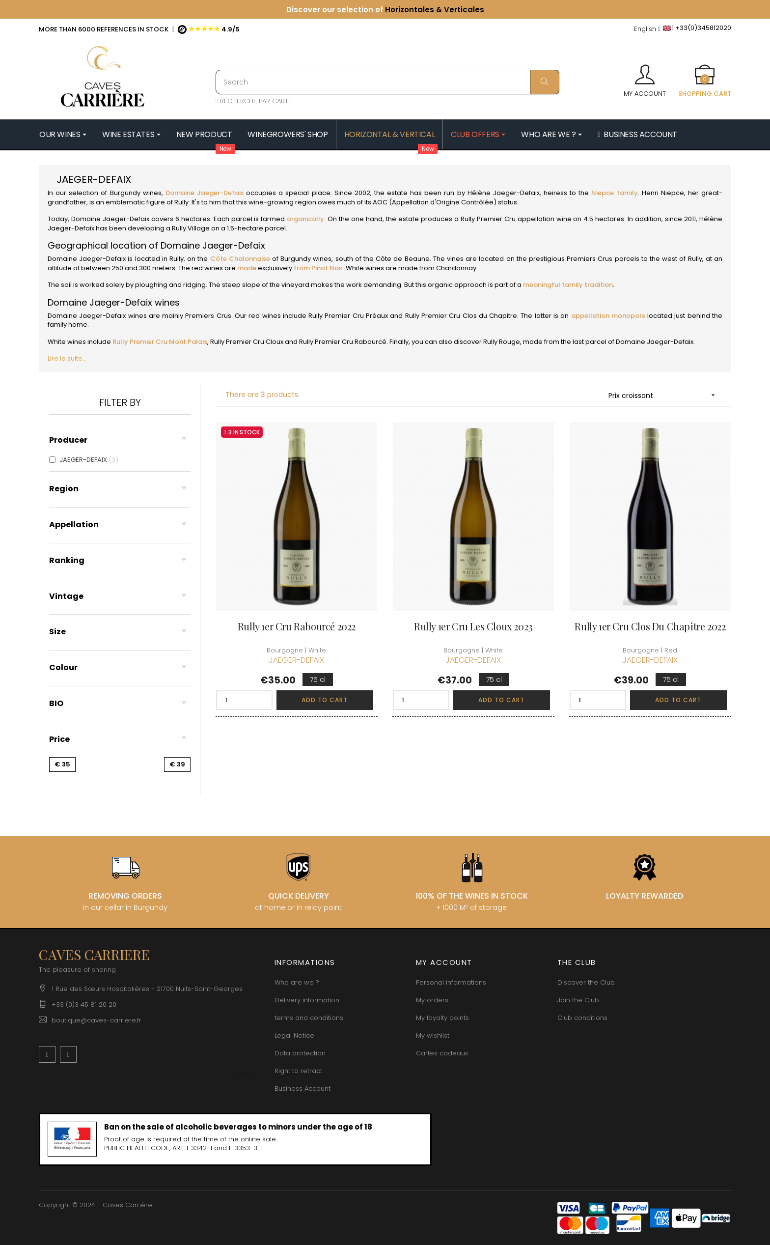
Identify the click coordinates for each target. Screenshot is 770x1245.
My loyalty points (442, 1017)
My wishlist (432, 1035)
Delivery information (307, 1000)
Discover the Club (586, 982)
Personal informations (451, 982)
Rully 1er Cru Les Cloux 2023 (473, 626)
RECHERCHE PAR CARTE (254, 101)
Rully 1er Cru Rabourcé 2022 (297, 626)
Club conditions (582, 1017)
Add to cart (325, 700)
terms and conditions (309, 1017)
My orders (432, 1000)
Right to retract (298, 1070)
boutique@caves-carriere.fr (96, 1020)
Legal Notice (294, 1035)
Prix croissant (664, 395)
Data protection (300, 1053)
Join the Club (578, 1000)
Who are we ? (297, 982)
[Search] (387, 82)
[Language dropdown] (647, 29)
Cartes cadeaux (442, 1053)
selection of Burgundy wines (115, 193)
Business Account (302, 1088)
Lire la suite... (67, 358)
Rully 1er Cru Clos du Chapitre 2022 (650, 626)
